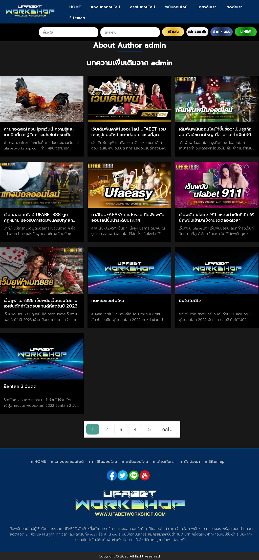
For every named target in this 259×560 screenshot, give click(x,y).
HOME (75, 7)
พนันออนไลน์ (176, 7)
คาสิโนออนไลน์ (142, 7)
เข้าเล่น (173, 31)
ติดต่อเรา (234, 7)
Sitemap (77, 18)
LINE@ (245, 31)
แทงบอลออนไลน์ (105, 7)
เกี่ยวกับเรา (207, 7)
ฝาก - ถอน (221, 31)
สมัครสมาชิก (197, 31)
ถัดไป (167, 429)
